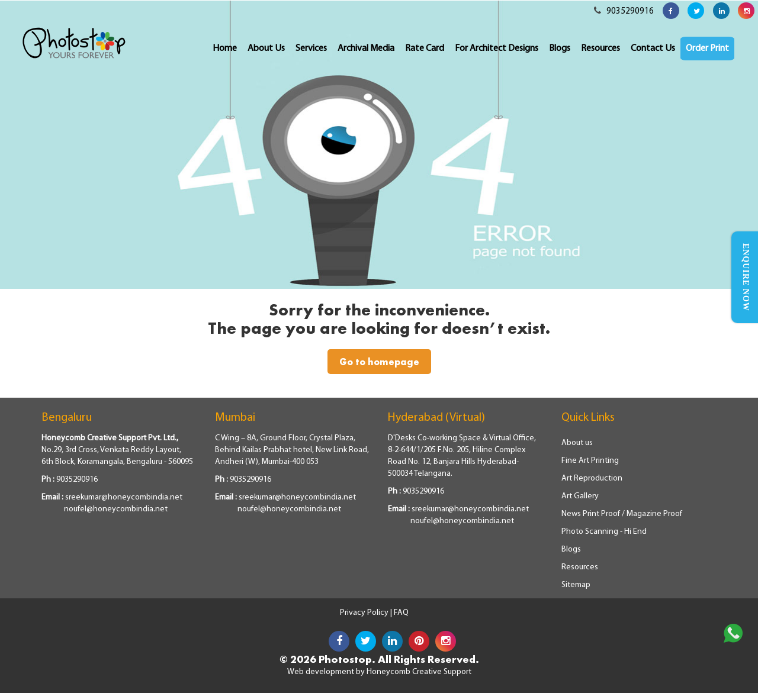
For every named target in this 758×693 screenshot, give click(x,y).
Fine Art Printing (590, 460)
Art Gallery (580, 496)
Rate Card (424, 48)
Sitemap (575, 585)
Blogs (559, 48)
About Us (266, 48)
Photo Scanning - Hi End (604, 531)
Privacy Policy (365, 612)
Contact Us (653, 48)
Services (311, 48)
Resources (600, 48)
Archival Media (366, 48)
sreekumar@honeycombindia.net (123, 497)
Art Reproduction (591, 478)
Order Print (707, 48)
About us (577, 443)
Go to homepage (379, 362)
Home (225, 48)
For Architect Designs (496, 48)
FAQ (401, 612)
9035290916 (624, 11)
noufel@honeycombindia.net (116, 509)
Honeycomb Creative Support (419, 672)
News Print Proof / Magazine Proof (621, 514)
